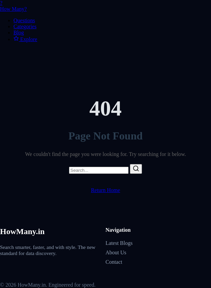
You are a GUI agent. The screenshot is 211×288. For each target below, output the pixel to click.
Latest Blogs (119, 243)
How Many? (105, 6)
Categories (24, 26)
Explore (25, 39)
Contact (114, 262)
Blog (18, 32)
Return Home (105, 190)
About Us (116, 252)
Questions (24, 20)
